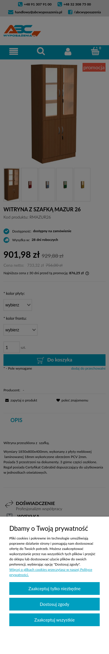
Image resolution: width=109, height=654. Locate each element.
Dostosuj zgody (54, 604)
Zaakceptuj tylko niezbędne (54, 588)
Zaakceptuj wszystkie (54, 619)
